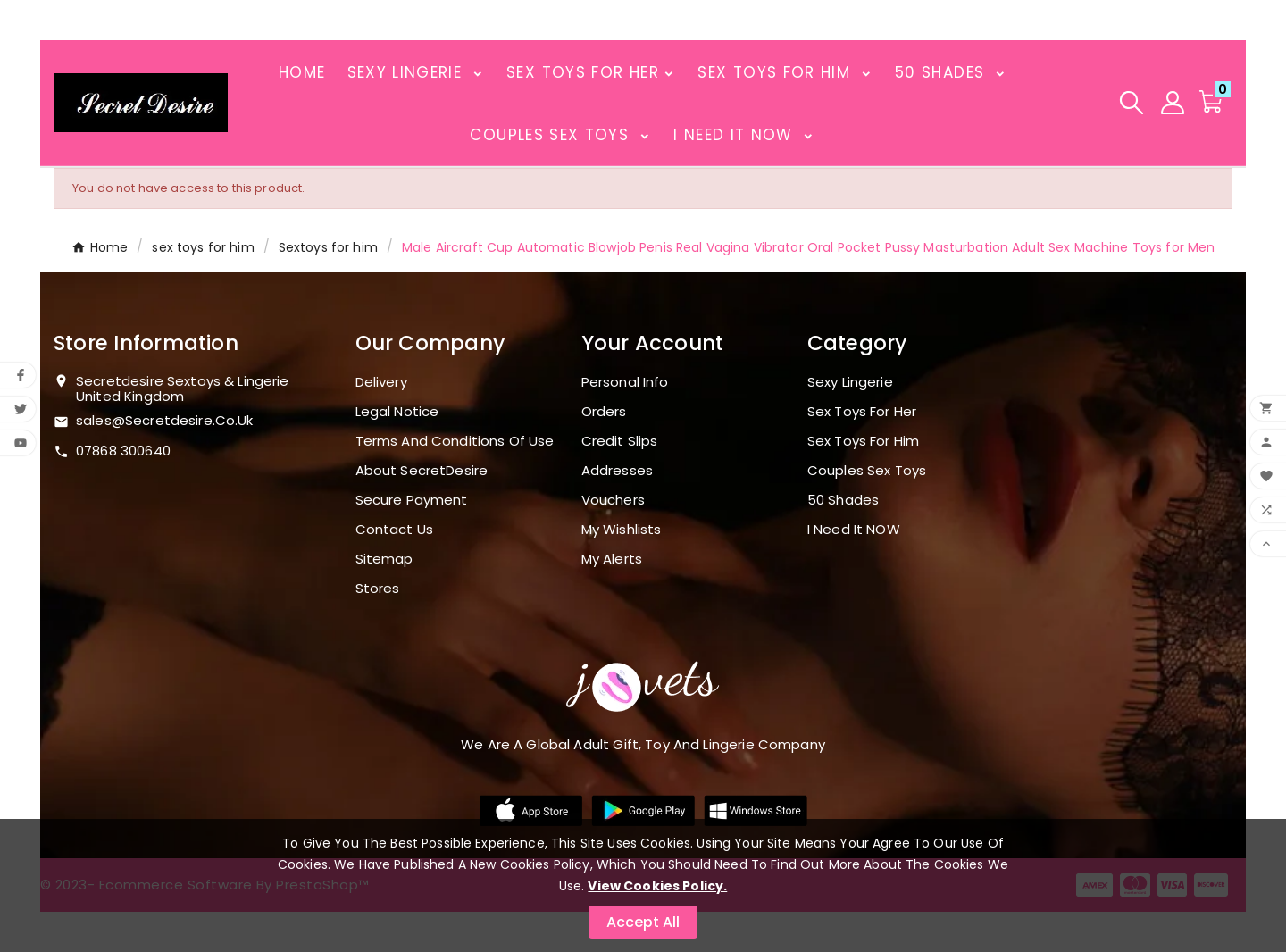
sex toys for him (863, 440)
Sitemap (384, 558)
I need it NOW (853, 529)
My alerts (611, 558)
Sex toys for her (861, 411)
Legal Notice (397, 411)
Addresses (617, 470)
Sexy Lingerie (850, 381)
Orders (604, 411)
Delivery (381, 381)
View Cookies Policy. (657, 886)
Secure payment (411, 499)
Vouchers (613, 499)
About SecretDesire (422, 470)
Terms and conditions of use (455, 440)
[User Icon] (1172, 102)
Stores (377, 588)
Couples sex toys (866, 470)
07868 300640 (123, 450)
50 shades (843, 499)
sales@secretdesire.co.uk (165, 420)
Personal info (625, 381)
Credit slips (619, 440)
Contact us (394, 529)
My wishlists (621, 529)
